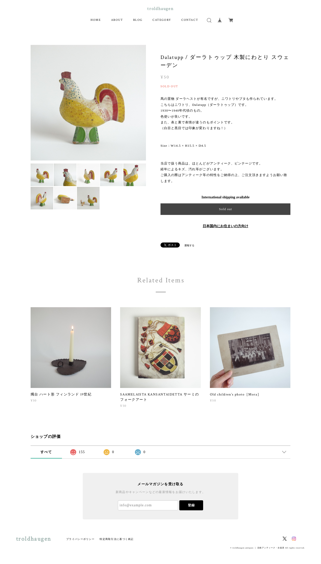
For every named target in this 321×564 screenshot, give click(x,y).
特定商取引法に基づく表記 (116, 539)
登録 (191, 505)
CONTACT (189, 20)
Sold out (225, 209)
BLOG (137, 20)
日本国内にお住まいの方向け (225, 226)
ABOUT (117, 20)
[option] (88, 102)
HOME (96, 20)
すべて (46, 452)
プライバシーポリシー (80, 539)
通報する (189, 245)
